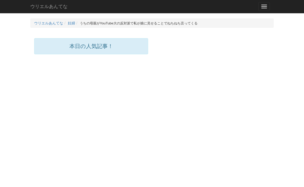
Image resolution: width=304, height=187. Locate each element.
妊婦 (71, 23)
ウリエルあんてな (49, 6)
